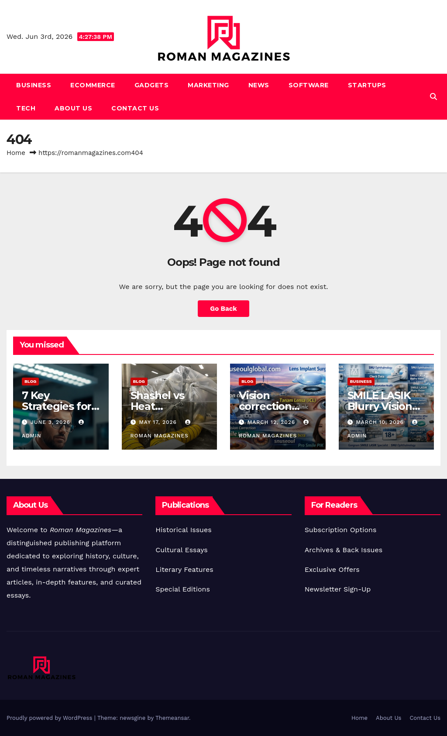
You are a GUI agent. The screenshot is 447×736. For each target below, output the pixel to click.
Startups (367, 85)
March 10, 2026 (381, 422)
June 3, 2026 (51, 422)
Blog (30, 381)
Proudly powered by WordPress (50, 718)
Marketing (208, 85)
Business (33, 85)
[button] (433, 97)
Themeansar (172, 718)
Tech (25, 108)
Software (309, 85)
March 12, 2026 (272, 422)
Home (16, 153)
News (258, 85)
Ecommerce (92, 85)
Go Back (223, 309)
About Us (73, 108)
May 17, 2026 (159, 422)
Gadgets (151, 85)
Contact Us (135, 108)
